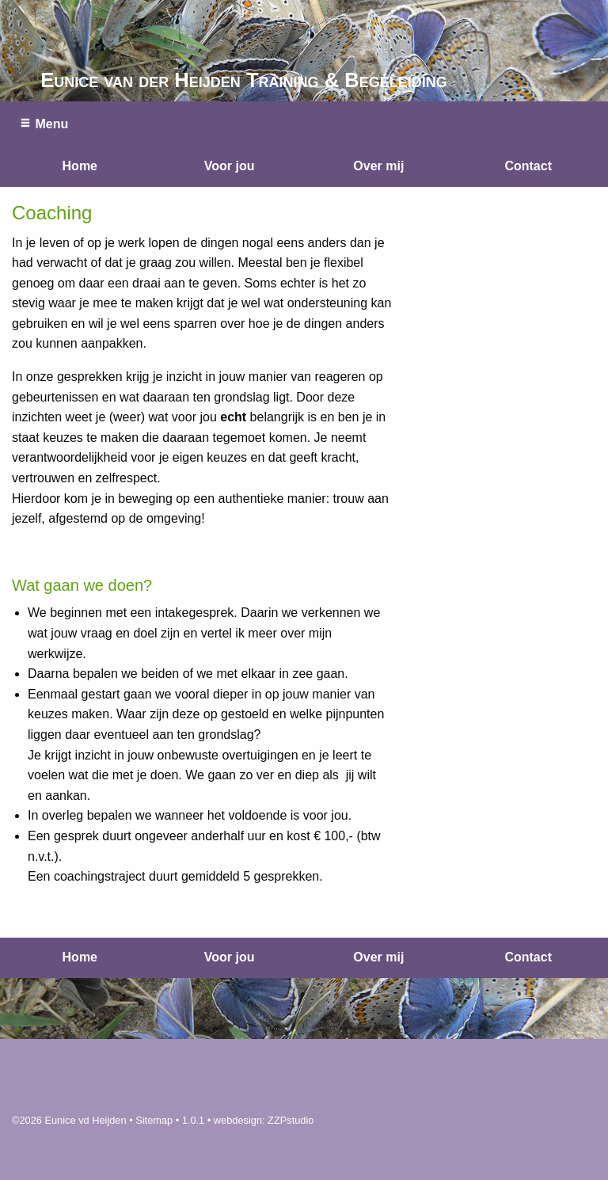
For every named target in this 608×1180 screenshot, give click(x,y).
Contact (528, 166)
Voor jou (229, 166)
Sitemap (154, 1120)
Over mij (378, 166)
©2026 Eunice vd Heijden (69, 1120)
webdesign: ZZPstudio (264, 1120)
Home (80, 166)
